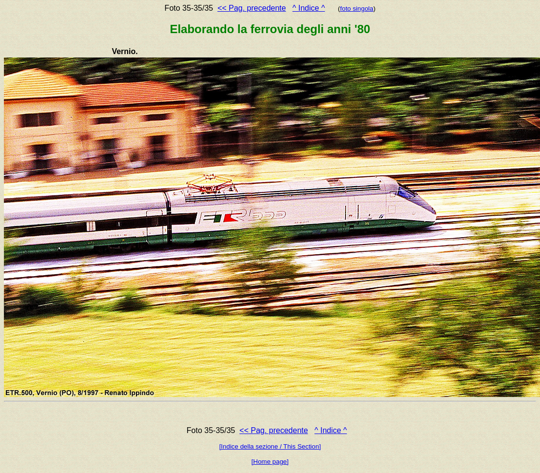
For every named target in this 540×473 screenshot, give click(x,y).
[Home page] (270, 461)
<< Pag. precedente (251, 8)
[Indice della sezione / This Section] (270, 446)
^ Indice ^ (308, 8)
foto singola (356, 8)
